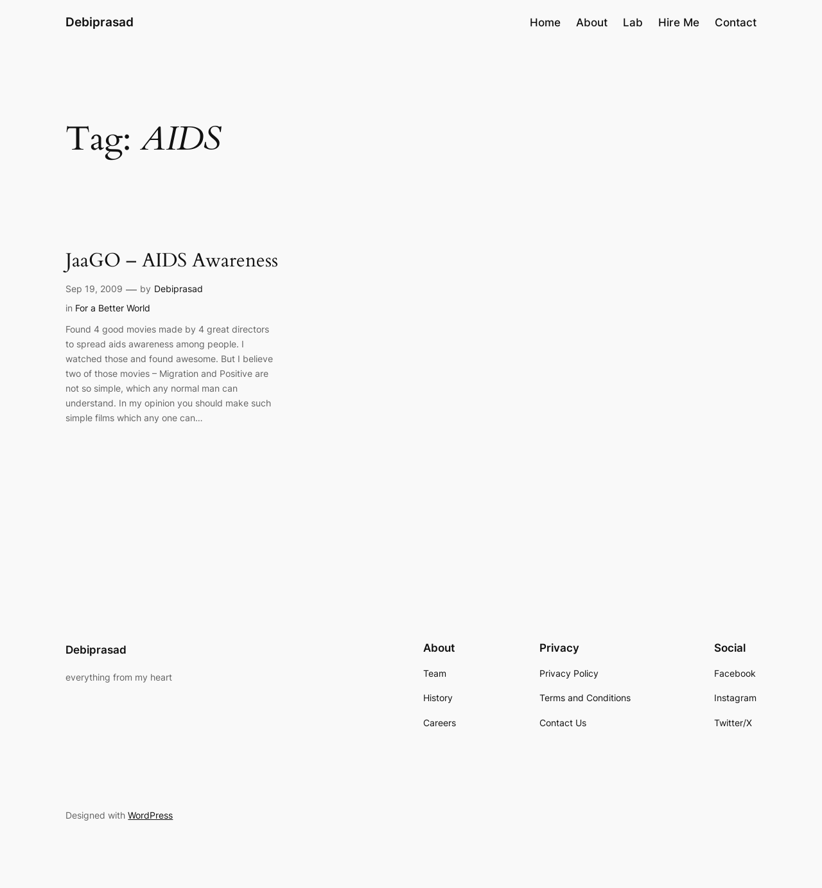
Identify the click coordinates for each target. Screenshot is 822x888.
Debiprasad (100, 22)
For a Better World (112, 307)
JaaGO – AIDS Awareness (172, 261)
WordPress (150, 815)
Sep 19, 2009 (94, 288)
